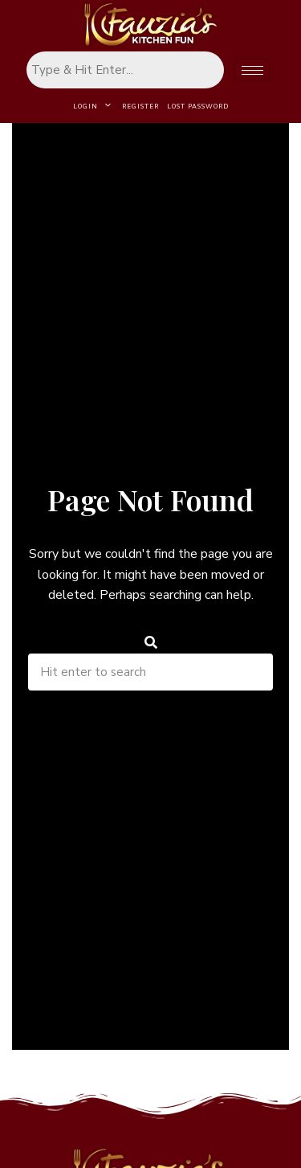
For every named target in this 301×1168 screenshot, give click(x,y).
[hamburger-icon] (252, 70)
